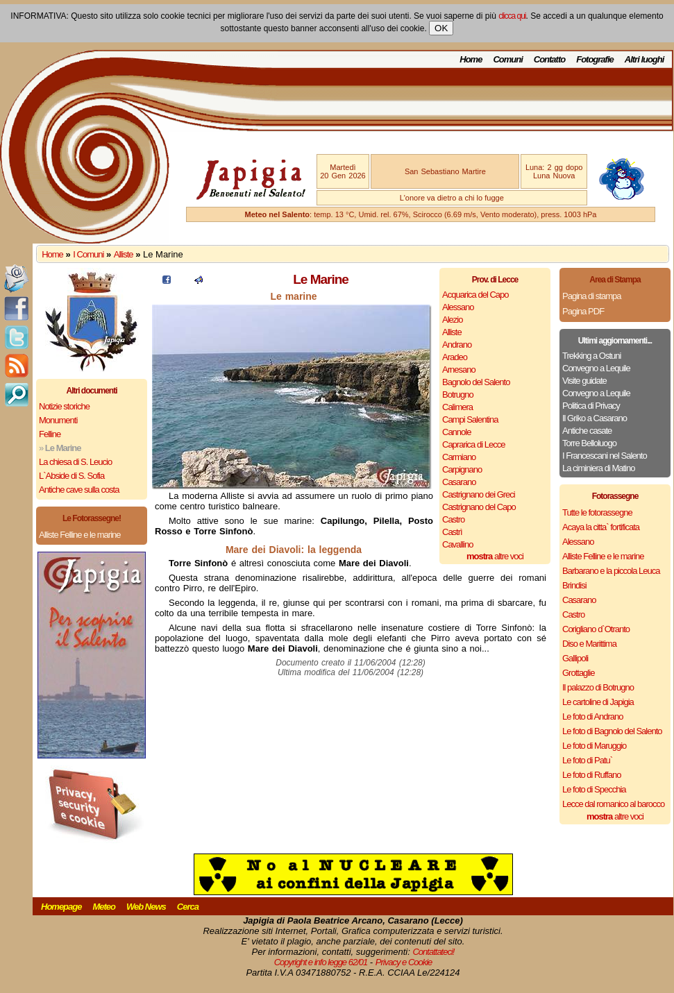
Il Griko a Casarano (594, 418)
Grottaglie (578, 673)
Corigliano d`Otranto (596, 629)
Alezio (452, 319)
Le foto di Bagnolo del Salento (612, 731)
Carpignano (462, 469)
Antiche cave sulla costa (79, 489)
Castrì (452, 532)
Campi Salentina (470, 419)
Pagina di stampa (591, 296)
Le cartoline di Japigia (598, 702)
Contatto (549, 59)
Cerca (188, 906)
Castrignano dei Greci (478, 494)
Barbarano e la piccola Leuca (610, 571)
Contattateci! (433, 952)
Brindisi (574, 585)
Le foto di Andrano (592, 716)
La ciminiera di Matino (598, 468)
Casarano (458, 482)
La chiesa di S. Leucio (75, 462)
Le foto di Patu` (587, 760)
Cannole (456, 432)
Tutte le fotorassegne (597, 512)
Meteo (103, 906)
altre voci (494, 556)
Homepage (61, 906)
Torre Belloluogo (589, 443)
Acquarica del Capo (475, 294)
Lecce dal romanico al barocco (613, 804)
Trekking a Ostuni (591, 355)
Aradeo (454, 357)
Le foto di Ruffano (591, 775)
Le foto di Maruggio (594, 745)
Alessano (457, 307)
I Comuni (88, 254)
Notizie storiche (64, 406)
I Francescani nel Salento (604, 455)
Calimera (457, 407)
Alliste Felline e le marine (80, 534)
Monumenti (58, 420)
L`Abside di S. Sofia (71, 475)
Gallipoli (575, 658)
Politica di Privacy (591, 405)
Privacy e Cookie (404, 962)
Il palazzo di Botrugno (598, 687)
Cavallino (457, 544)
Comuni (507, 59)
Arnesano (458, 369)
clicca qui (511, 16)
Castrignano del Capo (479, 507)
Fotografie (595, 59)
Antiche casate (587, 430)
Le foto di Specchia (594, 789)
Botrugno (457, 394)
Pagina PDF (583, 311)
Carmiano (458, 457)
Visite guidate (584, 380)
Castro (453, 519)
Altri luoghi (644, 59)
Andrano (456, 344)
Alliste (123, 254)
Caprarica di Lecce (473, 444)
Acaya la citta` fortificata (600, 527)
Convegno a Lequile (596, 368)
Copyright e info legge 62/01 (321, 962)
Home (471, 59)
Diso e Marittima (589, 643)
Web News (146, 906)
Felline (49, 434)
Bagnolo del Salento (475, 382)
